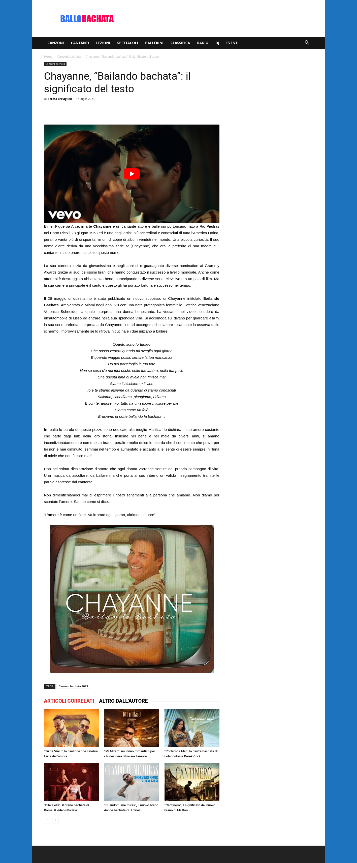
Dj (217, 42)
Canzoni (56, 42)
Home (48, 56)
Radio (202, 42)
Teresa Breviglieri (60, 99)
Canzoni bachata (69, 56)
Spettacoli (127, 42)
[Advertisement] (221, 18)
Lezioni (103, 42)
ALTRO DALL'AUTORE (123, 701)
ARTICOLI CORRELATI (69, 701)
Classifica (180, 42)
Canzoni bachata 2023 (73, 686)
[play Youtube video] (131, 174)
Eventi (232, 42)
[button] (307, 43)
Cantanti (80, 42)
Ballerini (154, 42)
